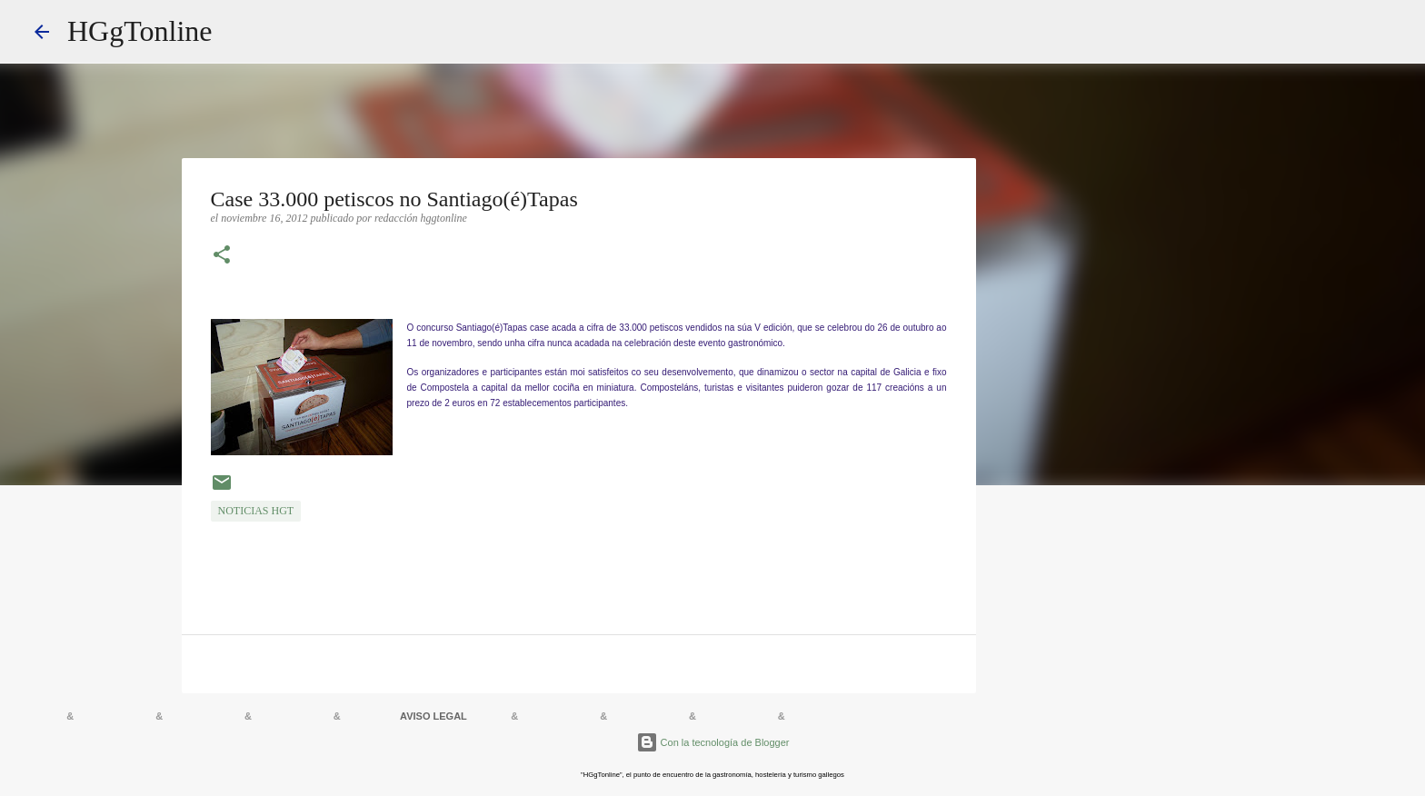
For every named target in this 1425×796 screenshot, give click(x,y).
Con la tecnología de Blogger (713, 742)
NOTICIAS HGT (256, 510)
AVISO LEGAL (433, 716)
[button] (222, 256)
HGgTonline (140, 31)
